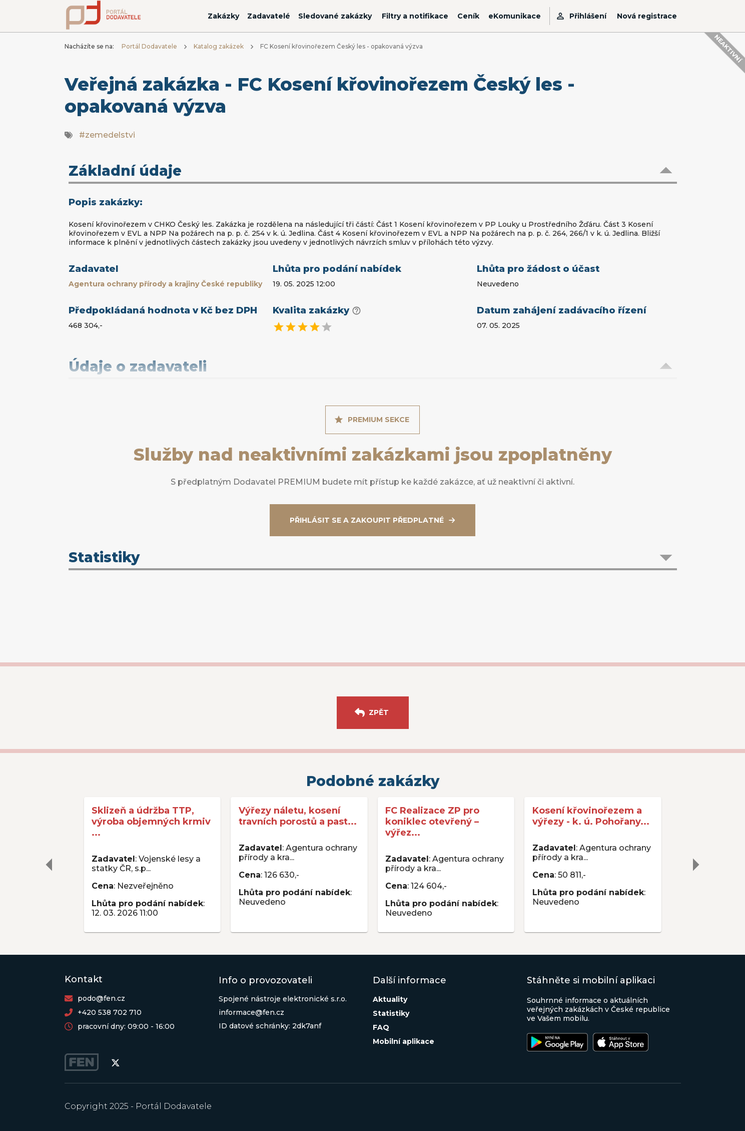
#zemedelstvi (107, 135)
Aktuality (390, 999)
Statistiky (391, 1013)
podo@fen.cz (101, 998)
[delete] (50, 865)
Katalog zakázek (219, 46)
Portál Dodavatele (149, 46)
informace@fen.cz (251, 1012)
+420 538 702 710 (110, 1012)
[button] (373, 172)
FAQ (381, 1027)
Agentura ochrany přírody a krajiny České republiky (165, 283)
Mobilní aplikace (403, 1041)
